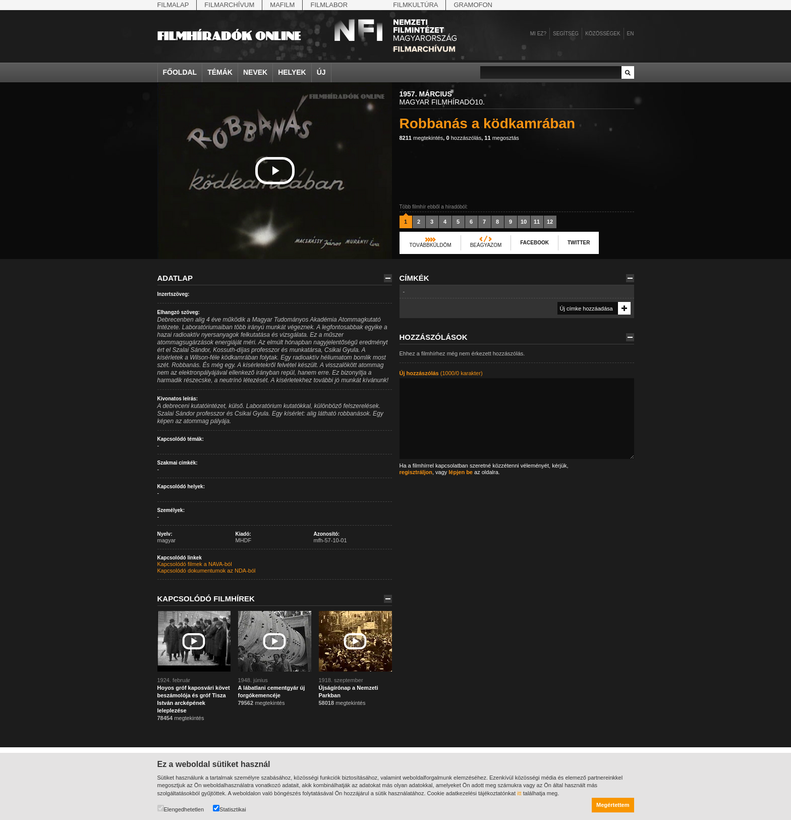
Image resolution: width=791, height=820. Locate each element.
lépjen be (460, 472)
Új (321, 72)
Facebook (534, 242)
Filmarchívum (229, 5)
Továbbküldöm (430, 245)
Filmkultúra (415, 5)
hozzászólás (463, 138)
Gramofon (473, 5)
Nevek (255, 72)
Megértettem (612, 805)
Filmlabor (329, 5)
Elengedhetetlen (180, 808)
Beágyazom (486, 245)
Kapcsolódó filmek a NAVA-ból (194, 564)
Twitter (579, 242)
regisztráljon (416, 472)
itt (519, 793)
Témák (220, 72)
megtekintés (421, 138)
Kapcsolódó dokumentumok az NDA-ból (206, 571)
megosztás (501, 138)
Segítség (566, 33)
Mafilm (282, 5)
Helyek (292, 72)
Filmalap (173, 5)
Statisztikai (229, 808)
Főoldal (180, 72)
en (630, 33)
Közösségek (602, 33)
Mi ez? (538, 33)
